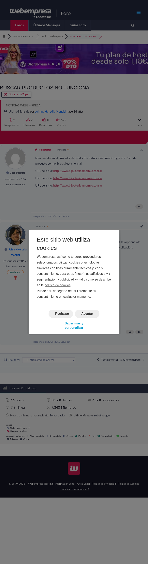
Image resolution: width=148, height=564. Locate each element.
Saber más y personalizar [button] (74, 325)
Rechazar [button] (62, 313)
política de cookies (58, 285)
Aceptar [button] (87, 313)
